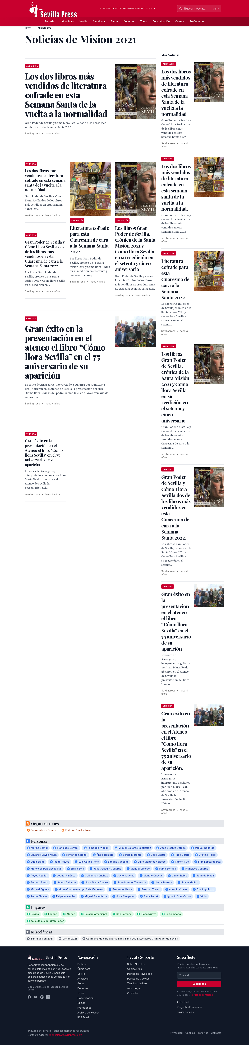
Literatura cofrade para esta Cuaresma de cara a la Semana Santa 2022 (89, 240)
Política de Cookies (138, 978)
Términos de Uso (137, 983)
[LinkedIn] (48, 997)
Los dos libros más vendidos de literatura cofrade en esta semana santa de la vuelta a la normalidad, (45, 180)
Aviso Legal (133, 988)
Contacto (132, 993)
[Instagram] (42, 997)
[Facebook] (29, 997)
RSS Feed (83, 1017)
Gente (114, 21)
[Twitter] (35, 997)
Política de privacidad (202, 995)
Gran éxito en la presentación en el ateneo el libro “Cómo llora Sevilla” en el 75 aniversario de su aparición (176, 621)
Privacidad (176, 1032)
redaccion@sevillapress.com (65, 1034)
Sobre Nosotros (136, 964)
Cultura (179, 21)
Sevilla (83, 21)
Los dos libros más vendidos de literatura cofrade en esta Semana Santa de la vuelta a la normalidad (176, 92)
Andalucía (99, 21)
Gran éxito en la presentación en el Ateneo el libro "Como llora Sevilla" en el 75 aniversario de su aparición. (44, 452)
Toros (143, 21)
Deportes (129, 21)
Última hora (67, 21)
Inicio (28, 27)
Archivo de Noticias (88, 1012)
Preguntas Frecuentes (189, 1007)
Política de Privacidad (139, 973)
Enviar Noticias (185, 1012)
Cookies (190, 1032)
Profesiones (197, 21)
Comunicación (161, 21)
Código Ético (134, 968)
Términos (203, 1032)
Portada (49, 21)
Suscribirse (199, 983)
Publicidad (183, 1002)
